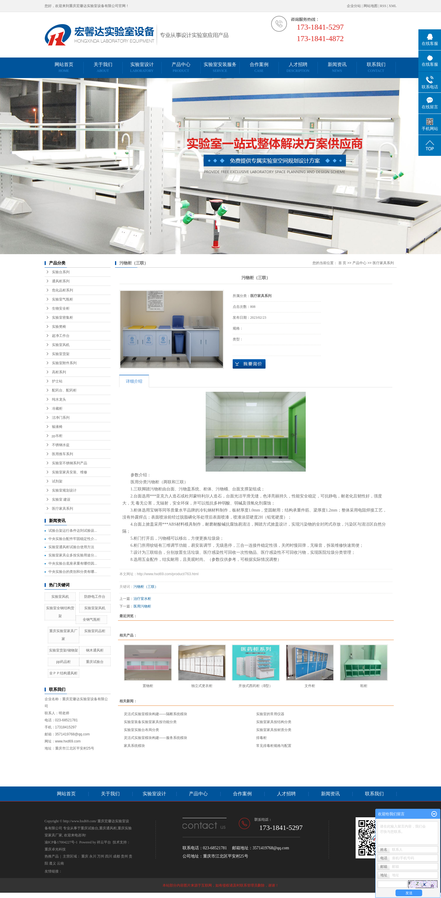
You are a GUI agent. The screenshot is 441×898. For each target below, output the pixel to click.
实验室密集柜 (62, 317)
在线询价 (249, 364)
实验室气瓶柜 (62, 299)
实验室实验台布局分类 (141, 730)
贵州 (124, 856)
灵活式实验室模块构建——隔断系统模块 (155, 714)
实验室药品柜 (94, 631)
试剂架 (57, 481)
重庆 (84, 856)
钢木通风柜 (95, 650)
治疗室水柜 (142, 599)
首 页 (342, 263)
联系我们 (376, 67)
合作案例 (259, 67)
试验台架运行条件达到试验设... (72, 531)
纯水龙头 (59, 399)
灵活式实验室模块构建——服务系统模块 (155, 738)
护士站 (57, 381)
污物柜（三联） (146, 587)
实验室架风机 (94, 608)
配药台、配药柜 (64, 390)
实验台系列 (61, 272)
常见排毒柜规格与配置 (273, 746)
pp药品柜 (63, 662)
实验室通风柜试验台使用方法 (71, 547)
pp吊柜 (57, 436)
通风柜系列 (61, 281)
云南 (60, 863)
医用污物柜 (142, 606)
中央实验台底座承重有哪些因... (72, 563)
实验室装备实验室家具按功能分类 (150, 722)
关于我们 (103, 67)
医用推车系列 (62, 454)
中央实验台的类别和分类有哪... (72, 572)
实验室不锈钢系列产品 (69, 463)
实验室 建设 (61, 499)
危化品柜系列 (62, 290)
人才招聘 (297, 67)
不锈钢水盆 (61, 445)
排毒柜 (261, 738)
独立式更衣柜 (201, 686)
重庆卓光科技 (55, 849)
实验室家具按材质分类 (273, 730)
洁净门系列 (61, 418)
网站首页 (64, 67)
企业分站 (354, 6)
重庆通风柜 (108, 828)
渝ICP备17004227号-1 (61, 842)
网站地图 (371, 6)
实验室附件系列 (64, 363)
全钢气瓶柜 (91, 619)
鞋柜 (363, 686)
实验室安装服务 (220, 67)
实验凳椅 (59, 327)
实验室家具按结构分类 (273, 722)
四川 (108, 856)
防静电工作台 (94, 597)
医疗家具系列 (62, 509)
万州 (100, 856)
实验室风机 (61, 345)
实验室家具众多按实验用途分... (72, 555)
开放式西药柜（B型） (256, 686)
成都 (116, 856)
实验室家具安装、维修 (69, 472)
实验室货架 (61, 354)
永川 (92, 856)
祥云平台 (104, 842)
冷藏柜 (57, 408)
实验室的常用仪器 (270, 714)
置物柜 (148, 686)
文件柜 (310, 686)
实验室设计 (142, 67)
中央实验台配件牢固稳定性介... (72, 539)
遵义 (52, 863)
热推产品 (52, 856)
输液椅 (57, 427)
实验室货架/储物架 (63, 650)
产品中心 (181, 67)
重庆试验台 (95, 662)
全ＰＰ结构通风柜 (63, 673)
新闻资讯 (337, 67)
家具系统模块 (134, 746)
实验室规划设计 (64, 490)
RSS (383, 6)
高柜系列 (59, 372)
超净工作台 (61, 336)
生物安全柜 (61, 308)
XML (393, 6)
